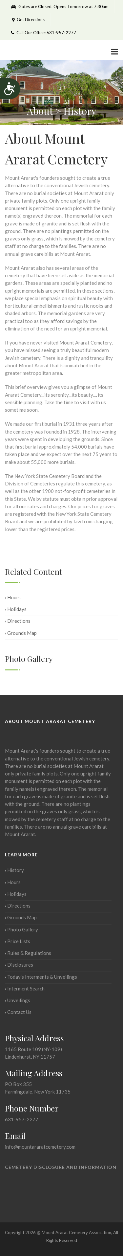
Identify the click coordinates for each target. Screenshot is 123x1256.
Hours (13, 597)
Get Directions (28, 19)
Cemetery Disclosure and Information (60, 1167)
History (14, 870)
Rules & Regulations (28, 953)
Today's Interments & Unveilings (41, 977)
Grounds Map (21, 633)
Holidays (16, 609)
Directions (18, 621)
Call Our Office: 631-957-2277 (43, 32)
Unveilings (17, 1000)
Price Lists (17, 941)
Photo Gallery (21, 929)
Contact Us (18, 1012)
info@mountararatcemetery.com (40, 1147)
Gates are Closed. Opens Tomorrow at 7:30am (60, 6)
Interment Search (25, 988)
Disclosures (19, 965)
